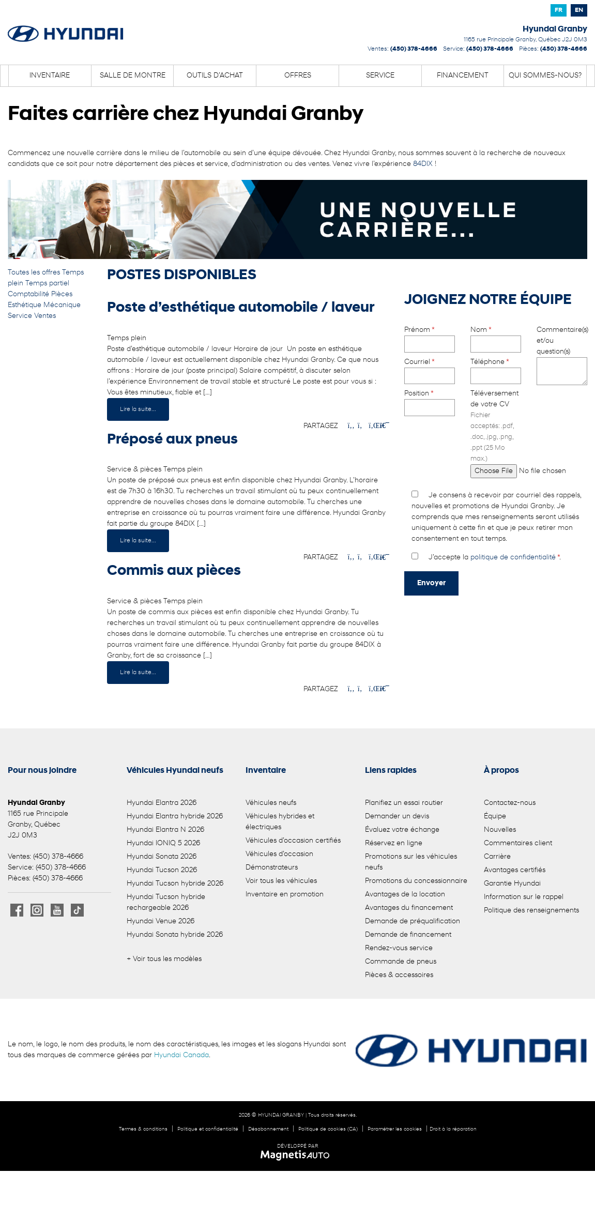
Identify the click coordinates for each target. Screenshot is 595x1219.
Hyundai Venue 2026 (160, 921)
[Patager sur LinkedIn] (372, 426)
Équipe (495, 816)
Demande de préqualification (412, 921)
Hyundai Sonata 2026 (161, 857)
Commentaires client (518, 843)
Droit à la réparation (453, 1129)
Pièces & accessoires (399, 975)
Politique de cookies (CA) (328, 1129)
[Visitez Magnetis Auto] (297, 1155)
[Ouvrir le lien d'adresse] (525, 40)
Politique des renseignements (531, 911)
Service (380, 76)
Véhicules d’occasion (279, 854)
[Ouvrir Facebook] (16, 910)
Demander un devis (397, 816)
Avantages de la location (405, 894)
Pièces (61, 294)
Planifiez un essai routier (404, 803)
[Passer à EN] (579, 10)
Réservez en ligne (393, 843)
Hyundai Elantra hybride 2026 (175, 816)
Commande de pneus (400, 962)
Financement (463, 76)
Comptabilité (29, 294)
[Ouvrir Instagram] (36, 910)
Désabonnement (268, 1129)
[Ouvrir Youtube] (57, 910)
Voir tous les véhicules (281, 881)
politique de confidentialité (513, 557)
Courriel (429, 369)
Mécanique (62, 305)
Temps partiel (47, 283)
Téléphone (495, 369)
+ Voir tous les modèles (164, 959)
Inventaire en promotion (285, 894)
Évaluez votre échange (402, 830)
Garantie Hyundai (512, 884)
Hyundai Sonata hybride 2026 (175, 935)
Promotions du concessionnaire (416, 881)
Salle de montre (132, 76)
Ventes (45, 316)
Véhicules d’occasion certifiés (293, 841)
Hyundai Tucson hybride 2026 (175, 884)
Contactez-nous (510, 803)
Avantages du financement (409, 908)
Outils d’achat (215, 76)
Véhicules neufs (271, 803)
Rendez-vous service (399, 948)
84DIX (423, 164)
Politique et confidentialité (207, 1129)
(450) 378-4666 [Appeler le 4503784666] (413, 49)
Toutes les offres (35, 273)
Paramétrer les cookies (395, 1129)
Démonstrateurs (272, 868)
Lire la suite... (138, 409)
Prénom (429, 337)
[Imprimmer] (383, 426)
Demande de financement (408, 935)
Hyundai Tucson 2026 (162, 870)
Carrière (497, 857)
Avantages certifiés (514, 870)
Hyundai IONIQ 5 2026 (163, 843)
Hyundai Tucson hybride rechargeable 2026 (166, 902)
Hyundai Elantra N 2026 (165, 830)
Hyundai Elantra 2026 (161, 803)
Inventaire (49, 76)
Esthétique (25, 305)
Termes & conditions (143, 1129)
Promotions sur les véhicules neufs (411, 862)
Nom (495, 337)
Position (429, 401)
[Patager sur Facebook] (351, 426)
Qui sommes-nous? (545, 76)
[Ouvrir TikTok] (77, 910)
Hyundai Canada (181, 1055)
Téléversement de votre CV (495, 432)
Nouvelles (500, 830)
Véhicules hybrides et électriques (280, 822)
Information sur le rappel (523, 897)
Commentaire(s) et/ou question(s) (562, 356)
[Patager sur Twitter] (361, 426)
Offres (297, 76)
